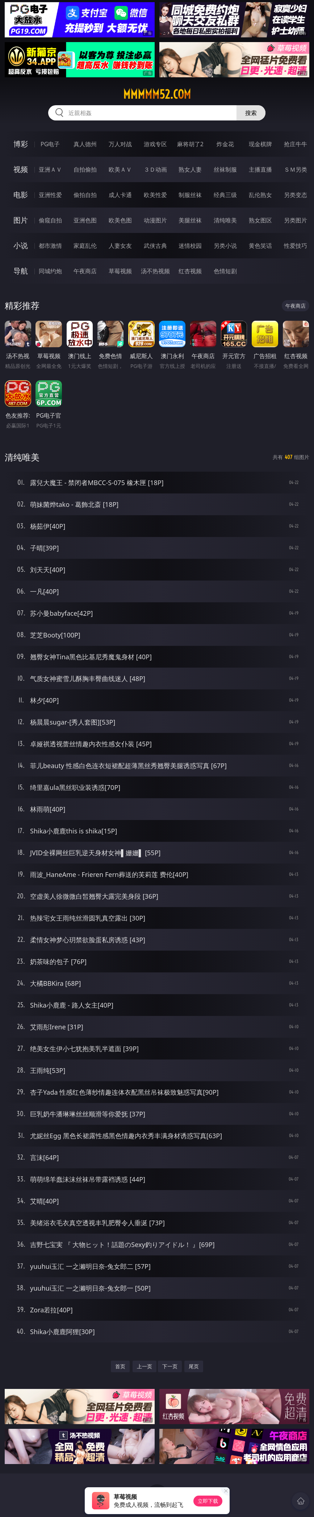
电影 (20, 195)
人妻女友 (120, 246)
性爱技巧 (295, 246)
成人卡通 (120, 195)
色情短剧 (225, 271)
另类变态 (295, 195)
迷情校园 (190, 246)
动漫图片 (155, 220)
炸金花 (225, 144)
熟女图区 (260, 220)
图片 (20, 220)
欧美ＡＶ (120, 169)
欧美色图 (120, 220)
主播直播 (260, 169)
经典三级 (225, 195)
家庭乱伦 (85, 246)
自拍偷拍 (85, 169)
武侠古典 (155, 246)
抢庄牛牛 (295, 144)
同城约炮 (50, 271)
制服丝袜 (190, 195)
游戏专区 (155, 144)
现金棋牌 (260, 144)
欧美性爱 (155, 195)
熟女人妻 (190, 169)
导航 (20, 271)
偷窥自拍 (50, 220)
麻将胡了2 (190, 144)
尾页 (194, 1366)
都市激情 (50, 246)
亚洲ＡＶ (50, 169)
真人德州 (85, 144)
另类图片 (295, 220)
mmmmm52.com (157, 94)
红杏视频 (190, 271)
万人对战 (120, 144)
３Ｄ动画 (155, 169)
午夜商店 (85, 271)
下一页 (169, 1366)
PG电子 (50, 144)
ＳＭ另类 (295, 169)
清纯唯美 (225, 220)
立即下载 (208, 1500)
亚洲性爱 (50, 195)
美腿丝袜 (190, 220)
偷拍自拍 (85, 195)
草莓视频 (120, 271)
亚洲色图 (85, 220)
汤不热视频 (155, 271)
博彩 (20, 144)
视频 (20, 169)
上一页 (144, 1366)
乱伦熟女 (260, 195)
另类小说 (225, 246)
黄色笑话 (260, 246)
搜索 (251, 113)
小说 (20, 245)
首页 (120, 1366)
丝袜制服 (225, 169)
